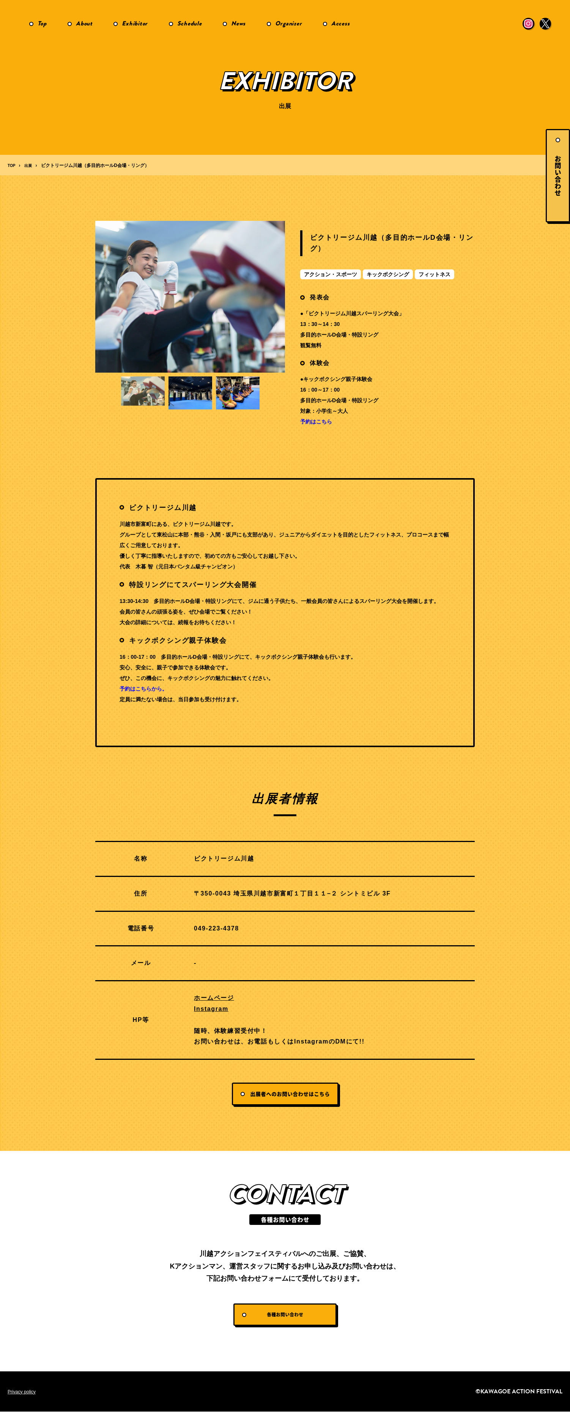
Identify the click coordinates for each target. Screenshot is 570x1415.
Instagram (211, 1009)
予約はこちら (316, 422)
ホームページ (214, 998)
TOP (12, 165)
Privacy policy (24, 1395)
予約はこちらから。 (143, 689)
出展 (30, 165)
